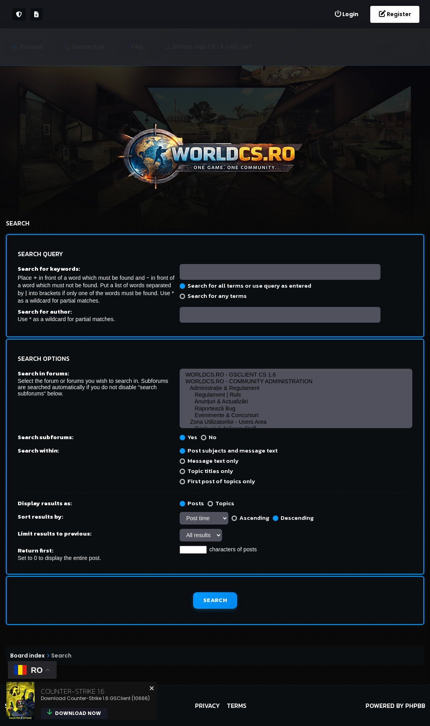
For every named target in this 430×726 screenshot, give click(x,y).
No (209, 437)
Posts (192, 503)
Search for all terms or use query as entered (245, 285)
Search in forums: (43, 373)
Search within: (38, 450)
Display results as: (45, 503)
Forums (34, 47)
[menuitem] (346, 14)
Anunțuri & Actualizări (296, 401)
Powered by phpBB (395, 705)
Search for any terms (213, 295)
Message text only (209, 460)
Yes (188, 437)
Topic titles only (206, 470)
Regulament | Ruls (296, 395)
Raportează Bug (296, 408)
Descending (293, 517)
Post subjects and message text (228, 450)
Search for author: (45, 311)
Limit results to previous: (55, 533)
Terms (236, 705)
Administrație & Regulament (296, 388)
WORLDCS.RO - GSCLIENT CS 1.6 (296, 374)
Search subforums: (46, 437)
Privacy (207, 705)
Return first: (35, 550)
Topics (221, 503)
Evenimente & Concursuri (296, 415)
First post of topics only (217, 481)
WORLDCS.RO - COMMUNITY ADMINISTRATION (296, 381)
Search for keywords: (49, 268)
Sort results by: (40, 516)
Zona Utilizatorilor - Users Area (296, 422)
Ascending (250, 517)
